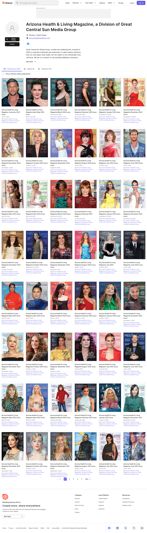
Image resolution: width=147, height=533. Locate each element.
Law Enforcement (21, 528)
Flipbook (101, 505)
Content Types (103, 498)
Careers (77, 502)
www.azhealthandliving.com (39, 38)
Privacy (11, 528)
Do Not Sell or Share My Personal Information (74, 528)
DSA (48, 528)
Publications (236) (11, 69)
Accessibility (56, 528)
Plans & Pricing (79, 505)
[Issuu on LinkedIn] (117, 528)
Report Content (33, 528)
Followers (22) (45, 69)
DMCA (42, 528)
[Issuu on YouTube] (142, 528)
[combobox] (38, 3)
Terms (4, 528)
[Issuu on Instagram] (133, 528)
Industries (102, 509)
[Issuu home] (7, 3)
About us (77, 498)
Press (76, 509)
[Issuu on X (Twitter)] (125, 528)
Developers (126, 498)
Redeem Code (126, 505)
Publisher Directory (128, 502)
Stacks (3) (29, 69)
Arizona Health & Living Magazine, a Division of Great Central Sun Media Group (10, 120)
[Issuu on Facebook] (109, 528)
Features (101, 502)
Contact (77, 512)
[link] (67, 3)
